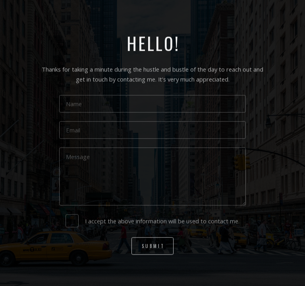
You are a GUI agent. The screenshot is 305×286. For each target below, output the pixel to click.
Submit (153, 246)
